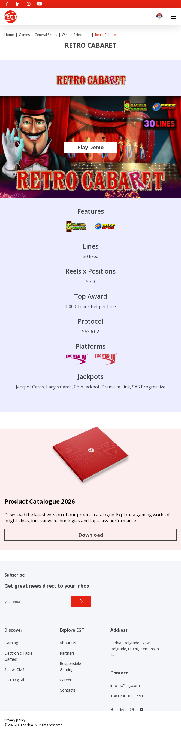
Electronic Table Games (18, 656)
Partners (67, 653)
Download (90, 535)
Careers (66, 679)
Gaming (11, 642)
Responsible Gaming (70, 666)
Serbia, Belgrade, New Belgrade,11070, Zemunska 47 (134, 648)
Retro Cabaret (106, 34)
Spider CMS (14, 669)
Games (24, 34)
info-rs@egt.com (125, 685)
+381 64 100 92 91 (126, 695)
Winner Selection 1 (76, 34)
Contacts (68, 690)
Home (9, 34)
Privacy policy (14, 720)
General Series (46, 34)
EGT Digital (14, 679)
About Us (68, 642)
